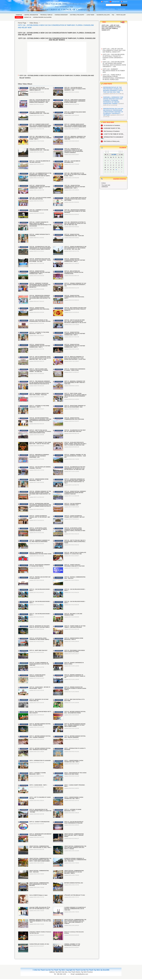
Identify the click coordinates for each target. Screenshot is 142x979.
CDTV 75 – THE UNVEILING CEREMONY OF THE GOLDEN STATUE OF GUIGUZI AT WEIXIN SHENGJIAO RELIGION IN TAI (40, 382)
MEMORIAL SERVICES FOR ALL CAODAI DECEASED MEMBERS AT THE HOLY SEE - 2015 (40, 921)
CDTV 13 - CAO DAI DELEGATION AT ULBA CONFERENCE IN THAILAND (73, 822)
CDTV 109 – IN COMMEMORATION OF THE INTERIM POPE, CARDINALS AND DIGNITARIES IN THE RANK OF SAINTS (40, 174)
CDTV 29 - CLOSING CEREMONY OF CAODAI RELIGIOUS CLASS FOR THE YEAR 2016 (39, 664)
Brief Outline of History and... (110, 141)
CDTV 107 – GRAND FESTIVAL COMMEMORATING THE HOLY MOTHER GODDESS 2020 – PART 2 (39, 187)
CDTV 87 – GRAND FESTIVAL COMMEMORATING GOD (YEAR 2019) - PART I (39, 309)
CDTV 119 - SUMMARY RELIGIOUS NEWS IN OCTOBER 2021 (114, 70)
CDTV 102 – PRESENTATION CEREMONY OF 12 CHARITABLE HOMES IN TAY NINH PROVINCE (74, 211)
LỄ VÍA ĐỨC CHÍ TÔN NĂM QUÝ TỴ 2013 (74, 895)
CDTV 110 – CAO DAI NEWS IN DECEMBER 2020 (72, 161)
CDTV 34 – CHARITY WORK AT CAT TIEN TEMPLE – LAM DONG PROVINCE (74, 626)
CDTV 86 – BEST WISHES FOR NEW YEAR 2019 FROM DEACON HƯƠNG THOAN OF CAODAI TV (75, 309)
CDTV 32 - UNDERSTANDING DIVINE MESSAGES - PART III (73, 639)
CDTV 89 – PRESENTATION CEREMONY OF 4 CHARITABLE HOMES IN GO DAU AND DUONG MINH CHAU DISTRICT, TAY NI (39, 297)
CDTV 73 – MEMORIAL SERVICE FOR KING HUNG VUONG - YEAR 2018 (39, 394)
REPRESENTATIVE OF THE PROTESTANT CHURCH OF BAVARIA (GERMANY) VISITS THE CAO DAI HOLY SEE (113, 90)
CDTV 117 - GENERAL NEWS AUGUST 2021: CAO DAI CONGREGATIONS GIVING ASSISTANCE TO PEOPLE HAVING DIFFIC (75, 125)
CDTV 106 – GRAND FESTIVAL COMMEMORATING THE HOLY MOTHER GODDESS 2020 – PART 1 (74, 187)
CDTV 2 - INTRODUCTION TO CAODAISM (39, 760)
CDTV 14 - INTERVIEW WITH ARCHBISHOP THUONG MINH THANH (40, 834)
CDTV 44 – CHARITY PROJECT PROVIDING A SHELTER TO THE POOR (74, 565)
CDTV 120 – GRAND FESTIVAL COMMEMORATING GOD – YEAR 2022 (39, 112)
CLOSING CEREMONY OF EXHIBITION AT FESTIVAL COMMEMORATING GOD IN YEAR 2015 (75, 909)
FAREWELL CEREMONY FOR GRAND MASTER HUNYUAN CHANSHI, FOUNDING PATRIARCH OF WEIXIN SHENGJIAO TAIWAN (113, 100)
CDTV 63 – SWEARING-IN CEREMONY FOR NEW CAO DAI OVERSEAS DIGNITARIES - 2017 (39, 456)
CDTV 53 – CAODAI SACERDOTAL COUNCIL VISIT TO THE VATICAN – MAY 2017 (39, 517)
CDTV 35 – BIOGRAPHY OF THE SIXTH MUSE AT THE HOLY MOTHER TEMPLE (39, 626)
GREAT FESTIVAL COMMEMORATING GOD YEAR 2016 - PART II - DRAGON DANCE (74, 835)
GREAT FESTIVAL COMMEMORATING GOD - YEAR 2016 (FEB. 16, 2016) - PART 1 (40, 847)
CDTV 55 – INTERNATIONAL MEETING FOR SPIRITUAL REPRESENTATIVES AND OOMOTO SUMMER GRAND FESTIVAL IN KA (40, 505)
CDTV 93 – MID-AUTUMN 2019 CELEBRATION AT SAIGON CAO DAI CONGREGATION (73, 272)
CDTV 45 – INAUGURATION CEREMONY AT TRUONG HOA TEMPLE (39, 565)
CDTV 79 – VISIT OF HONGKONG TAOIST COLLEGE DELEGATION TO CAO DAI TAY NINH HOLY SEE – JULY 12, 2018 (40, 358)
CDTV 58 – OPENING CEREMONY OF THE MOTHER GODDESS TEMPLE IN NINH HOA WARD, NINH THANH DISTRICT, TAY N (40, 493)
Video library (33, 23)
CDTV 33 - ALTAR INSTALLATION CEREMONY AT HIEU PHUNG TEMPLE (39, 639)
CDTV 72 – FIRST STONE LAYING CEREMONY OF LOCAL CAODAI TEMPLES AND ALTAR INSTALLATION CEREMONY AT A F (75, 395)
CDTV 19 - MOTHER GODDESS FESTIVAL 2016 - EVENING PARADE (40, 724)
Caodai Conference (110, 9)
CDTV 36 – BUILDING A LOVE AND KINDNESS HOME (73, 614)
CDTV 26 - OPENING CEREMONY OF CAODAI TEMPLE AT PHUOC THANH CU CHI (74, 676)
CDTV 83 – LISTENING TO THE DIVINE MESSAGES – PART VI (39, 333)
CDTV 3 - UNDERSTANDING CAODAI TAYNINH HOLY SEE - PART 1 (73, 761)
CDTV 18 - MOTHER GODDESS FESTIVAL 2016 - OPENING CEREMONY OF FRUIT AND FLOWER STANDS (75, 725)
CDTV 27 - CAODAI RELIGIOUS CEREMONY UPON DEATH (37, 675)
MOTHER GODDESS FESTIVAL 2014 (73, 882)
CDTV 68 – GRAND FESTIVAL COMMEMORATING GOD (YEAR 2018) (74, 418)
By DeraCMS (105, 970)
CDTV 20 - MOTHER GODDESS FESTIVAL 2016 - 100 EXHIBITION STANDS (75, 712)
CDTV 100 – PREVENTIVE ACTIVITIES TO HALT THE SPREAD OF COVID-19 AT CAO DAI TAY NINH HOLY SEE (75, 223)
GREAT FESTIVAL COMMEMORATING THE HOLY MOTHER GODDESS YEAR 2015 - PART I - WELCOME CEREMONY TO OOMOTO (75, 921)
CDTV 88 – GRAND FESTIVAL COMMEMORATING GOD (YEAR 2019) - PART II (74, 297)
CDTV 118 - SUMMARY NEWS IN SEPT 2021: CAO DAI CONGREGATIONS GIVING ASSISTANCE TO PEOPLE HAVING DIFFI (40, 125)
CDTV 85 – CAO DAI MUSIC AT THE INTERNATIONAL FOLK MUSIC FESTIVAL (40, 320)
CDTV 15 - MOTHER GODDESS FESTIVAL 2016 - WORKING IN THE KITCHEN (40, 749)
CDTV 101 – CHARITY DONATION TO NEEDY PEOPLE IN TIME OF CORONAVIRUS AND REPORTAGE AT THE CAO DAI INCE (40, 224)
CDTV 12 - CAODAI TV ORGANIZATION (39, 821)
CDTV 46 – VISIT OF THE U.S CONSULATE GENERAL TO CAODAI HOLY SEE (75, 553)
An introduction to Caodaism (110, 125)
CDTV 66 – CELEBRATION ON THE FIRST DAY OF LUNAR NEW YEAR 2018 (75, 431)
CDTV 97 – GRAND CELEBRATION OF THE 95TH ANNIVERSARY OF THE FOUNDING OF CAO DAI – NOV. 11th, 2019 (75, 248)
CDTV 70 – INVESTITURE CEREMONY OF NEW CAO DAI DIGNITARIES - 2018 (74, 406)
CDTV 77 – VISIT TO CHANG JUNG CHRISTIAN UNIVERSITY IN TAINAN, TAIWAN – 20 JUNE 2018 (38, 370)
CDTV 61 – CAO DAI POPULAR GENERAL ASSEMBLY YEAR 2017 (40, 467)
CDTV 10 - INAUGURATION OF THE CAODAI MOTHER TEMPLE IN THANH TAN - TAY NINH (40, 811)
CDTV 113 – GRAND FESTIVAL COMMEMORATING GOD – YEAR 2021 (39, 149)
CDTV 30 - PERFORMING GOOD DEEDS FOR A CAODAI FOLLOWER (74, 651)
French (124, 1)
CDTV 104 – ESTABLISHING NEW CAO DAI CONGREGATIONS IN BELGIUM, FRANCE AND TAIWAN (75, 199)
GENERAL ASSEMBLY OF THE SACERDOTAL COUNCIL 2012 (72, 944)
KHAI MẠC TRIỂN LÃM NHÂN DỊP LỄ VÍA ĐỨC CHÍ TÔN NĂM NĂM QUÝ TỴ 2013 (39, 908)
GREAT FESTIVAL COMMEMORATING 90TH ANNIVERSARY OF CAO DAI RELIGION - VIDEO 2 (74, 872)
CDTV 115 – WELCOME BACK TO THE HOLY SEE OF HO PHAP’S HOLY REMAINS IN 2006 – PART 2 (40, 138)
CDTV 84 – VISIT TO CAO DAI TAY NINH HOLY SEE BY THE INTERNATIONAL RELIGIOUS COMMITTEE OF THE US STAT (75, 321)
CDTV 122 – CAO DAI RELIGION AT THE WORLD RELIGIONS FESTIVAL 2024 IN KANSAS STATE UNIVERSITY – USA (39, 101)
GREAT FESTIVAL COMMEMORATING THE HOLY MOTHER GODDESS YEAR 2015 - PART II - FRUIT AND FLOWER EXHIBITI (40, 860)
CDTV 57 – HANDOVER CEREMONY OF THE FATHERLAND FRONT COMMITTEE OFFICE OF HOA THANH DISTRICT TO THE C (74, 481)
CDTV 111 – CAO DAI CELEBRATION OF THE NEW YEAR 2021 (39, 161)
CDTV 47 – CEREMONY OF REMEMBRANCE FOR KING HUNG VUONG (40, 553)
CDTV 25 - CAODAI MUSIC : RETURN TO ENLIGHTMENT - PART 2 (39, 688)
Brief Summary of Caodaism (110, 131)
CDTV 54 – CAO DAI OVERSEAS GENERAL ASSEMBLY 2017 (72, 504)
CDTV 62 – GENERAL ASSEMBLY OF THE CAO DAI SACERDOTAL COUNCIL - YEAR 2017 (75, 456)
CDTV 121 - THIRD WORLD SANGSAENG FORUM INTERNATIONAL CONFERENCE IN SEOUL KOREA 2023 (74, 101)
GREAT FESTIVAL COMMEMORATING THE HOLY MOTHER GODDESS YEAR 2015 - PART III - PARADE (75, 847)
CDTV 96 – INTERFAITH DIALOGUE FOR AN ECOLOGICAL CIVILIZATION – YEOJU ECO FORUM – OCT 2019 (40, 260)
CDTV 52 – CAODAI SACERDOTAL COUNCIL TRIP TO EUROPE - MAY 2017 (74, 516)
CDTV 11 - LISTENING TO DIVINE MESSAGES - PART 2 (72, 810)
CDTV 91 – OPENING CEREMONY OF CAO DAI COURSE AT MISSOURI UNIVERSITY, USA (75, 284)
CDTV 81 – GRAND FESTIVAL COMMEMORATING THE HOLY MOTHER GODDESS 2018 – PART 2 (39, 346)
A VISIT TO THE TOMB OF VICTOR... (112, 134)
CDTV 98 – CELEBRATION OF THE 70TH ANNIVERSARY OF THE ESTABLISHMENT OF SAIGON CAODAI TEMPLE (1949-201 (40, 248)
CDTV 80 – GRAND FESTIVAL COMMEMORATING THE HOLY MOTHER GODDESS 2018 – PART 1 (74, 346)
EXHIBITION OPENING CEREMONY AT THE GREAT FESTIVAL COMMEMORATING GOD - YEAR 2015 (75, 860)
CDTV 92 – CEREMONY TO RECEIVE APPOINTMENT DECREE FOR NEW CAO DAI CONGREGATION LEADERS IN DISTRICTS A (39, 285)
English (104, 1)
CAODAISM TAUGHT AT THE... (111, 128)
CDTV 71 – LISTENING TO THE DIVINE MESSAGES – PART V (39, 406)
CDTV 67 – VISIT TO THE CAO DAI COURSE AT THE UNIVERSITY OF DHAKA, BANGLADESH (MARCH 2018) (40, 431)
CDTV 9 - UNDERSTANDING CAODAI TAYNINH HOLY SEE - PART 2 (73, 798)
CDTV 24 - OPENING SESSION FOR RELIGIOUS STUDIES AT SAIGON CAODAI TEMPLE (75, 688)
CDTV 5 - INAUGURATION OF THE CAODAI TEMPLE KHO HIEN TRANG (75, 773)
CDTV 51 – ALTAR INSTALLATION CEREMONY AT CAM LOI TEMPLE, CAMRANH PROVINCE (38, 529)
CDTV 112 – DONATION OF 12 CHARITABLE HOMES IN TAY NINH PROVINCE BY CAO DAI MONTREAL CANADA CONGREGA (73, 150)
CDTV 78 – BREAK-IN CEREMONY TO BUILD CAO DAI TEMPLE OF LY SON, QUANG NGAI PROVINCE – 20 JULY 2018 (74, 358)
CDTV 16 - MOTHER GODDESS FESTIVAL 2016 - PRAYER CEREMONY (75, 736)
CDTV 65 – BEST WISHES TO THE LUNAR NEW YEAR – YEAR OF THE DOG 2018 (40, 443)
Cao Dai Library (121, 9)
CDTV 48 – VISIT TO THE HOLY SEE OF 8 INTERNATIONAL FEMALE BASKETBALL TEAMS (74, 541)
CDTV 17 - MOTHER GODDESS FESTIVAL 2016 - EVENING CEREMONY (40, 736)
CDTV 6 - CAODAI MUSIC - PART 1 (38, 785)
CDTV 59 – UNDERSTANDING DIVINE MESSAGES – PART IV (38, 479)
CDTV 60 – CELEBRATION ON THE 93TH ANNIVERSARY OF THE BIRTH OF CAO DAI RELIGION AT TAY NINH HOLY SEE (74, 468)
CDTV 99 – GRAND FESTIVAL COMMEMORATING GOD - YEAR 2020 (74, 235)
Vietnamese (114, 1)
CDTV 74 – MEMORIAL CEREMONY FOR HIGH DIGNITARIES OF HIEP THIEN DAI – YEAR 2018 (74, 382)
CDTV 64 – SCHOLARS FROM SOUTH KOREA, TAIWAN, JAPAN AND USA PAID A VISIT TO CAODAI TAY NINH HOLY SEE (75, 444)
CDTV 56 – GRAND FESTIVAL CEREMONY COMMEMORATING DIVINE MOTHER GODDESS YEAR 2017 (75, 492)
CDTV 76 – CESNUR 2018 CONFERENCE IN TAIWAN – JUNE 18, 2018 (74, 369)
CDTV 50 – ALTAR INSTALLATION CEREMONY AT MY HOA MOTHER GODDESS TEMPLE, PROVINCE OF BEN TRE (74, 530)
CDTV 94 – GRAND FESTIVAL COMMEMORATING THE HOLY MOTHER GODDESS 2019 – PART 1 (39, 272)
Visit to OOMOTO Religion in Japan (38, 895)
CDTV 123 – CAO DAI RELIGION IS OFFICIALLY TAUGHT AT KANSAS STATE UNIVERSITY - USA (74, 89)
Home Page (22, 23)
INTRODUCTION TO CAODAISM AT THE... (112, 137)
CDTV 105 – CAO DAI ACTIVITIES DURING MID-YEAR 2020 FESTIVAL (40, 198)
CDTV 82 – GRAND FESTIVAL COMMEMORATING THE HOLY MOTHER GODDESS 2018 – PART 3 (74, 333)
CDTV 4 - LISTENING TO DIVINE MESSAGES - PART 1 (37, 773)
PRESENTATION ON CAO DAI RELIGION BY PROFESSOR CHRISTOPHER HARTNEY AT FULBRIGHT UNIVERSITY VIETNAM (113, 112)
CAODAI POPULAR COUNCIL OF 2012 (39, 944)
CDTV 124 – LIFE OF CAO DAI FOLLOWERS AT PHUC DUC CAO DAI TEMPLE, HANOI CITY (39, 89)
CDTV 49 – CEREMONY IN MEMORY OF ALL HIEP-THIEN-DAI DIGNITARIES (39, 541)
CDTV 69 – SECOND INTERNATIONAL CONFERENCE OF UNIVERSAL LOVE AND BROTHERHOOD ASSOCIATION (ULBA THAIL (40, 419)
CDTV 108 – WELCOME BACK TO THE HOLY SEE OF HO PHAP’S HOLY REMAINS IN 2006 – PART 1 (75, 174)
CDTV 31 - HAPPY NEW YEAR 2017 (38, 650)
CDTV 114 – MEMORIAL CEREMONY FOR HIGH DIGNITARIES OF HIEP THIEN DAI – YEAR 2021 (75, 138)
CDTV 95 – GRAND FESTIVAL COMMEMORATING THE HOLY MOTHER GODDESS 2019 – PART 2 (74, 260)
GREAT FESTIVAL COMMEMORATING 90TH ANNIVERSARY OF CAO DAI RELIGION (39, 884)
